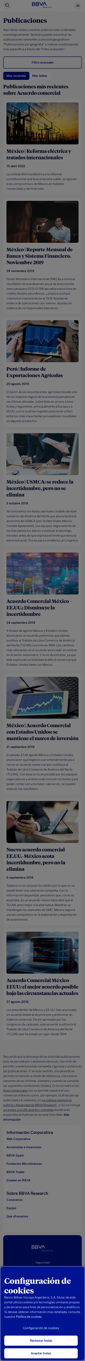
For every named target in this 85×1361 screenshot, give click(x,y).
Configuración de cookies (41, 1328)
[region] (42, 1313)
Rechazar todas (41, 1340)
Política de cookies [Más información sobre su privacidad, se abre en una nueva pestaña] (29, 1317)
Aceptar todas (41, 1353)
